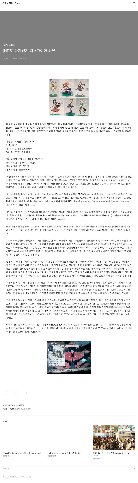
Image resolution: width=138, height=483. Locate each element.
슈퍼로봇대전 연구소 (11, 3)
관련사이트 (6, 469)
